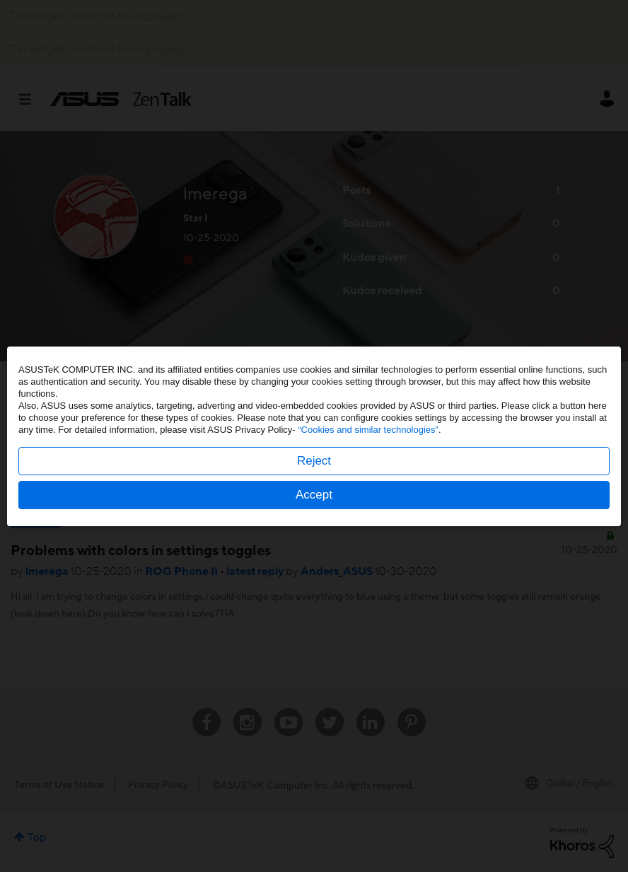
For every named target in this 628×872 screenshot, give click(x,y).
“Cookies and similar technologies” (368, 429)
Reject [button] (314, 460)
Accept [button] (314, 494)
